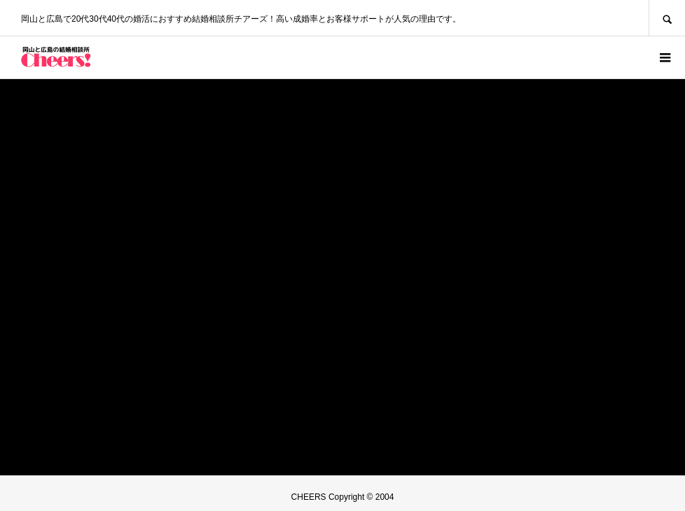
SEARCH (667, 18)
